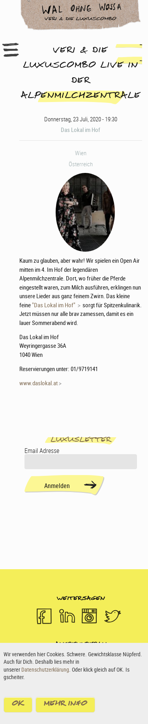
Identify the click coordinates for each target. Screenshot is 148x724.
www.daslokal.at (38, 383)
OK (18, 706)
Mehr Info (65, 706)
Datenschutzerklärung (45, 670)
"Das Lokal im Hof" (54, 305)
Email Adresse (41, 450)
